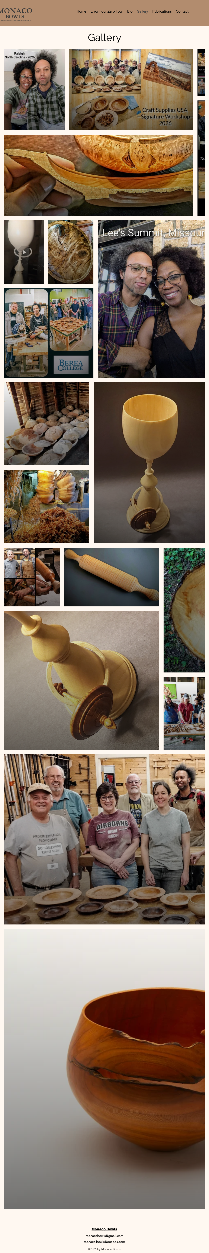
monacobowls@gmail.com (104, 1236)
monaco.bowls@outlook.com (104, 1242)
